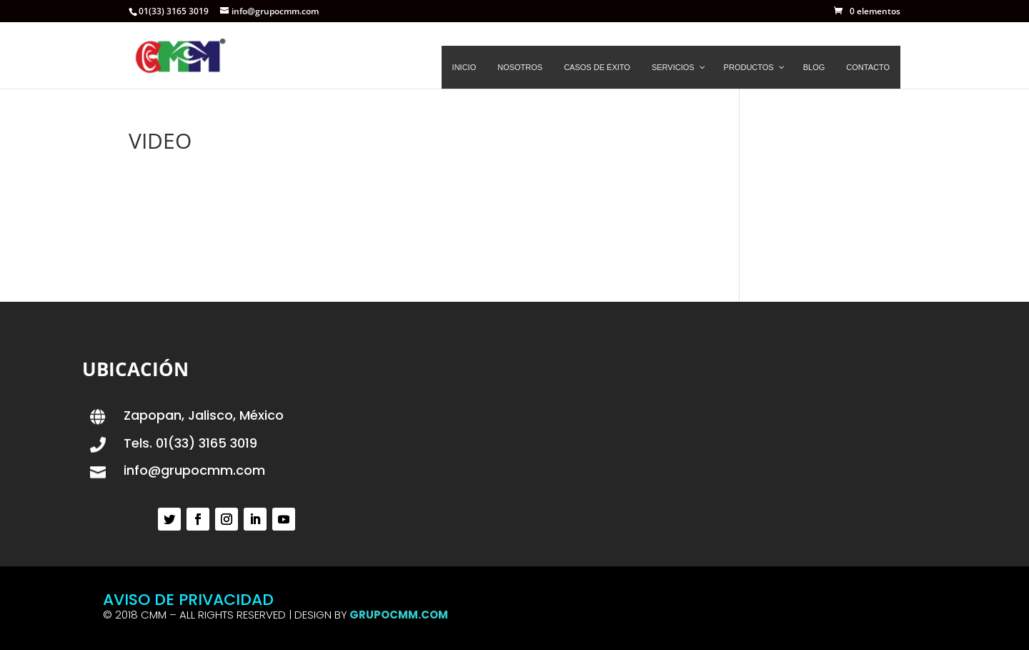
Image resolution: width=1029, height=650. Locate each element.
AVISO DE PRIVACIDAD (188, 600)
